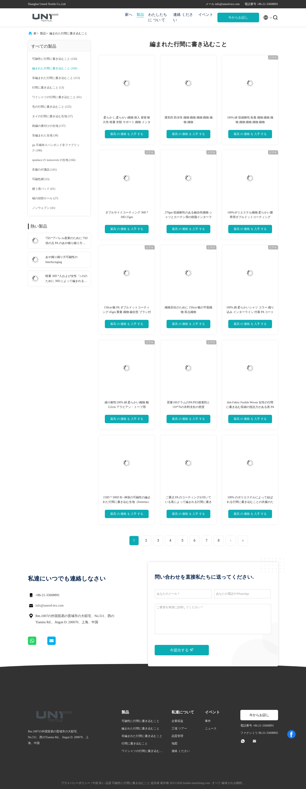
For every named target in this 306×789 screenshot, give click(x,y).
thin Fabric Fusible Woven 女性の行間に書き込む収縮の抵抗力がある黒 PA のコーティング (250, 407)
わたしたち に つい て (157, 17)
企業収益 (177, 721)
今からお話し (238, 17)
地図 (174, 743)
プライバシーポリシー (75, 783)
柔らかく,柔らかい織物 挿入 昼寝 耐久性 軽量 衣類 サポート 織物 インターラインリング (126, 122)
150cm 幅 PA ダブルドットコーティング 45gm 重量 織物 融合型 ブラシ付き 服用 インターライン (127, 312)
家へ (128, 14)
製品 (140, 14)
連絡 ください (183, 17)
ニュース (211, 728)
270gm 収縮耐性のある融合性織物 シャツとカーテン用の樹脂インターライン (188, 217)
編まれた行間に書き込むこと (68, 33)
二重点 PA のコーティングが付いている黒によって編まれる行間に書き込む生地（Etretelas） (188, 502)
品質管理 (177, 736)
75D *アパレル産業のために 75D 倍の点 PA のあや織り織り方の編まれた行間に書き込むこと (66, 241)
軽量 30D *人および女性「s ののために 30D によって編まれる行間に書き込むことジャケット (66, 279)
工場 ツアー (179, 728)
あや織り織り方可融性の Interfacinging (61, 260)
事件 (208, 721)
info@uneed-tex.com (49, 605)
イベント (205, 14)
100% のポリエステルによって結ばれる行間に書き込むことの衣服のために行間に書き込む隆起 (250, 502)
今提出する (182, 650)
